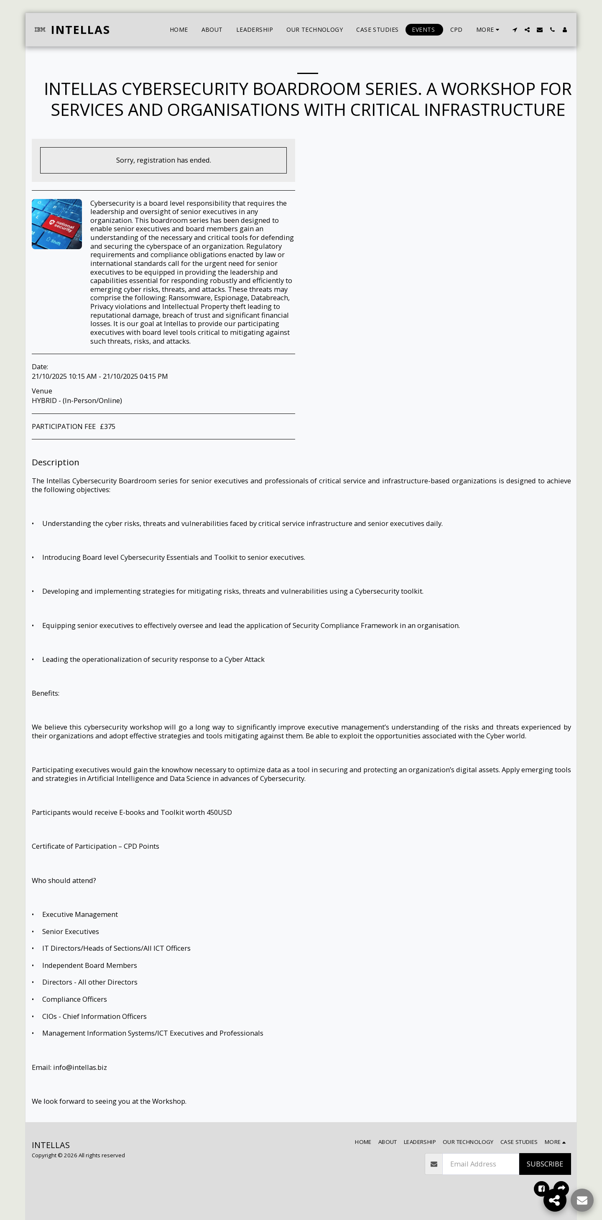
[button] (514, 30)
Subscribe (545, 1164)
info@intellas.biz (80, 1067)
